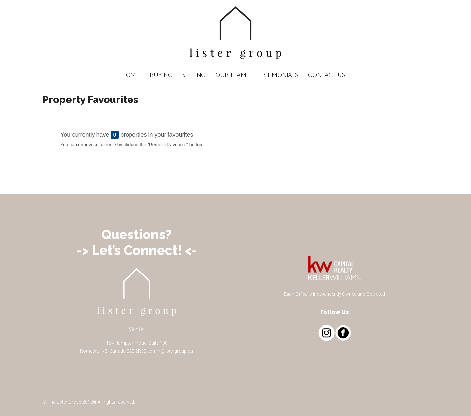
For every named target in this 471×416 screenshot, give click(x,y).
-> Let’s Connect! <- (137, 250)
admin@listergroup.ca (170, 351)
